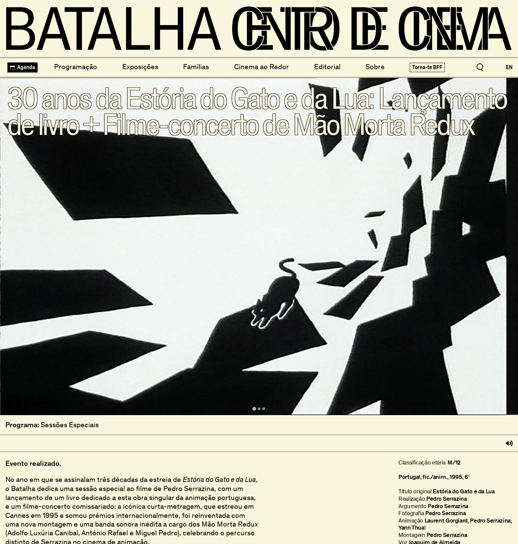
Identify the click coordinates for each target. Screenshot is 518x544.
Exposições (140, 66)
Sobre (375, 66)
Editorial (327, 66)
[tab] (254, 409)
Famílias (196, 66)
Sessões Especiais (70, 425)
